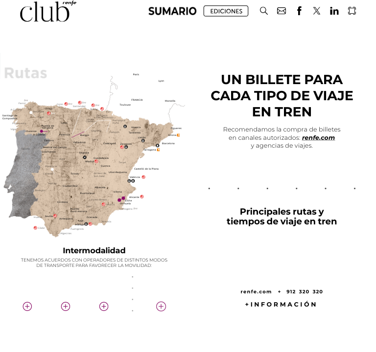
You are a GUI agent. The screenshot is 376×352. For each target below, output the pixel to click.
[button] (264, 11)
